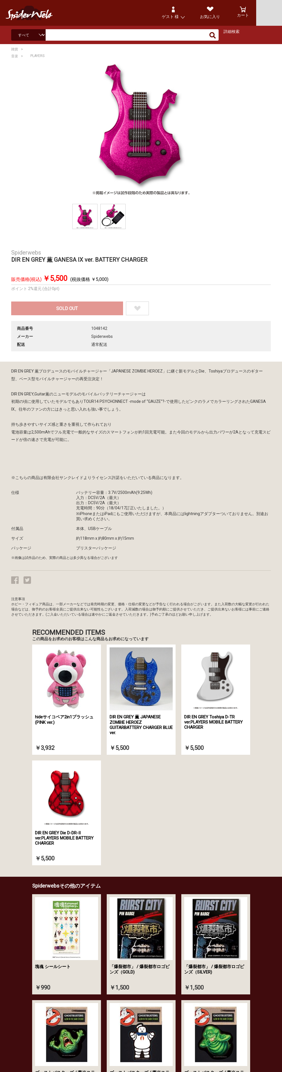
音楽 (14, 56)
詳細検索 (231, 31)
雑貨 (14, 49)
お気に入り (210, 16)
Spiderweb (34, 13)
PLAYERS (37, 56)
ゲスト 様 (170, 16)
